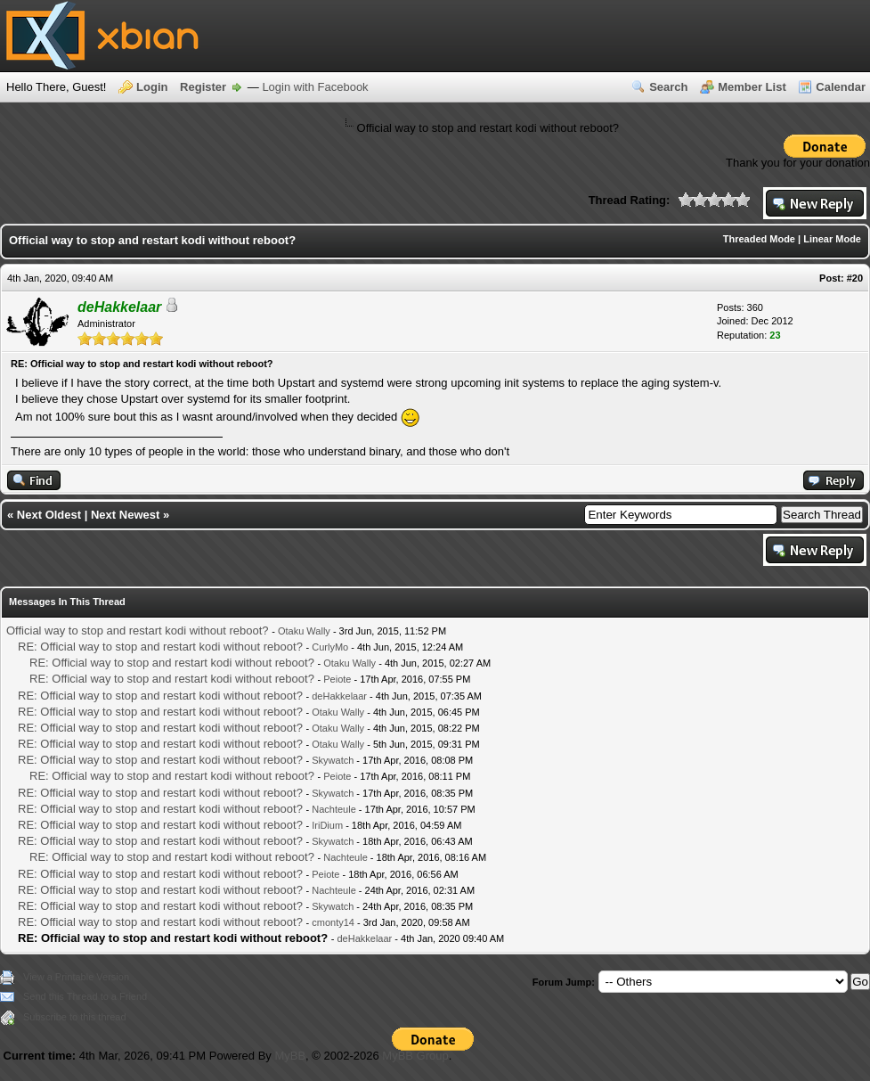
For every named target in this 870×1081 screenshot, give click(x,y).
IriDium (327, 825)
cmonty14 (333, 922)
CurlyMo (330, 647)
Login (151, 87)
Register (203, 87)
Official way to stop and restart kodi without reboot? (137, 630)
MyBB (289, 1055)
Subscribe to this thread (74, 1016)
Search (668, 87)
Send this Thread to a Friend (85, 996)
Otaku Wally (304, 631)
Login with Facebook (315, 87)
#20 (855, 278)
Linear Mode (832, 238)
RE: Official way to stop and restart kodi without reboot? (160, 646)
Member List (752, 87)
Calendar (841, 87)
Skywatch (333, 760)
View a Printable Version (76, 976)
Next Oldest (49, 514)
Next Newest (125, 514)
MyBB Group (415, 1055)
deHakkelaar (339, 696)
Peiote (337, 679)
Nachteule (334, 809)
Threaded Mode (759, 238)
